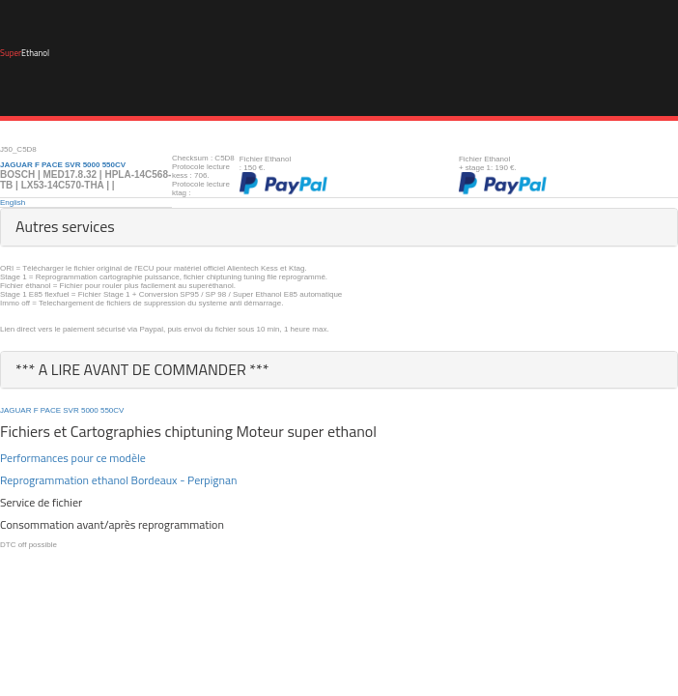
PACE (51, 410)
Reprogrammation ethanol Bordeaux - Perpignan (118, 480)
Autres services (65, 226)
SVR (70, 410)
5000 (90, 410)
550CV (112, 410)
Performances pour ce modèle (73, 458)
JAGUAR (15, 410)
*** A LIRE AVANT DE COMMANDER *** (142, 369)
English (12, 202)
